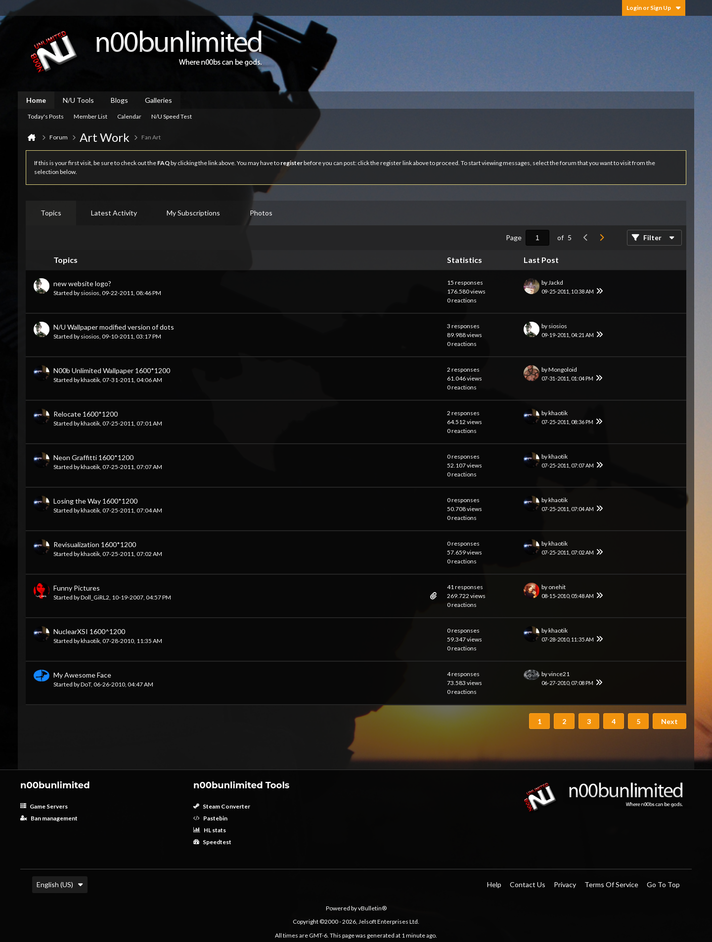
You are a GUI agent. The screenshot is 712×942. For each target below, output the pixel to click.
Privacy (565, 884)
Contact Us (527, 884)
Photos (261, 213)
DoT (86, 684)
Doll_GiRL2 (95, 597)
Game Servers (44, 806)
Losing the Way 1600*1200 (95, 501)
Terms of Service (611, 884)
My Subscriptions (193, 213)
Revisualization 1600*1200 (94, 544)
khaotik (90, 380)
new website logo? (82, 283)
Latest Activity (114, 213)
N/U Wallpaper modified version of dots (113, 327)
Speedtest (212, 842)
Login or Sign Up (653, 7)
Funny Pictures (76, 588)
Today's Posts (46, 116)
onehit (557, 587)
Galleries (158, 100)
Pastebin (210, 818)
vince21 (559, 674)
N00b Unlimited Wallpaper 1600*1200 (111, 370)
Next (669, 721)
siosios (90, 293)
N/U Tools (78, 100)
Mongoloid (562, 369)
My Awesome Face (82, 675)
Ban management (49, 818)
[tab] (51, 213)
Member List (90, 116)
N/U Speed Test (171, 116)
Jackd (555, 282)
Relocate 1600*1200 (85, 414)
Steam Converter (221, 806)
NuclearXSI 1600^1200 (89, 631)
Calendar (129, 116)
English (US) (60, 884)
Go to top (663, 884)
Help (494, 884)
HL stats (209, 830)
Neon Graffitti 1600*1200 (93, 457)
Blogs (119, 100)
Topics (51, 213)
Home (36, 100)
